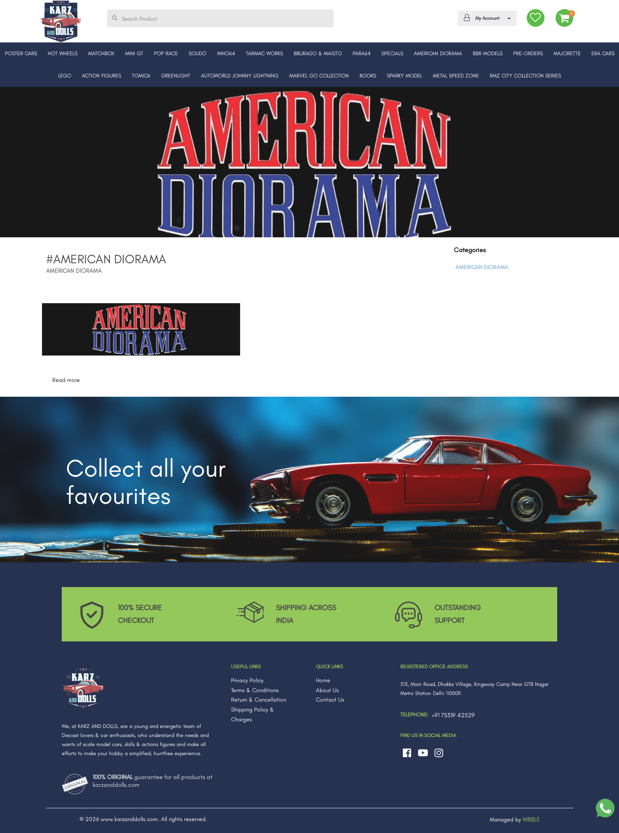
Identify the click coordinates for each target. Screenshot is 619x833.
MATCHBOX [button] (101, 53)
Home (323, 680)
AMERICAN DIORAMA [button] (438, 53)
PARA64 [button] (362, 53)
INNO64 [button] (226, 53)
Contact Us (330, 699)
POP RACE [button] (166, 53)
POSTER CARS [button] (21, 53)
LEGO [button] (64, 76)
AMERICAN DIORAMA (482, 267)
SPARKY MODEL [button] (404, 76)
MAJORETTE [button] (567, 53)
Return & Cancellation (258, 699)
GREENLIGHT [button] (175, 76)
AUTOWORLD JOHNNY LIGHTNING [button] (239, 76)
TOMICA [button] (141, 76)
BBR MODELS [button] (487, 53)
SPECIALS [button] (392, 53)
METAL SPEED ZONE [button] (456, 76)
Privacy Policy (247, 680)
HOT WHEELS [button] (62, 53)
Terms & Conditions (255, 690)
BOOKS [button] (368, 76)
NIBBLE (531, 819)
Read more (66, 380)
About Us (327, 690)
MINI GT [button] (134, 53)
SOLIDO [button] (197, 53)
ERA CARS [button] (602, 53)
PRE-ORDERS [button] (528, 53)
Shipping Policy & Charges (252, 714)
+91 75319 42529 (453, 715)
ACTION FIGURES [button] (101, 76)
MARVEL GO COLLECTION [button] (319, 76)
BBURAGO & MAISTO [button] (318, 53)
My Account (485, 17)
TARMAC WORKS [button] (264, 53)
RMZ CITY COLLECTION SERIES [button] (525, 76)
